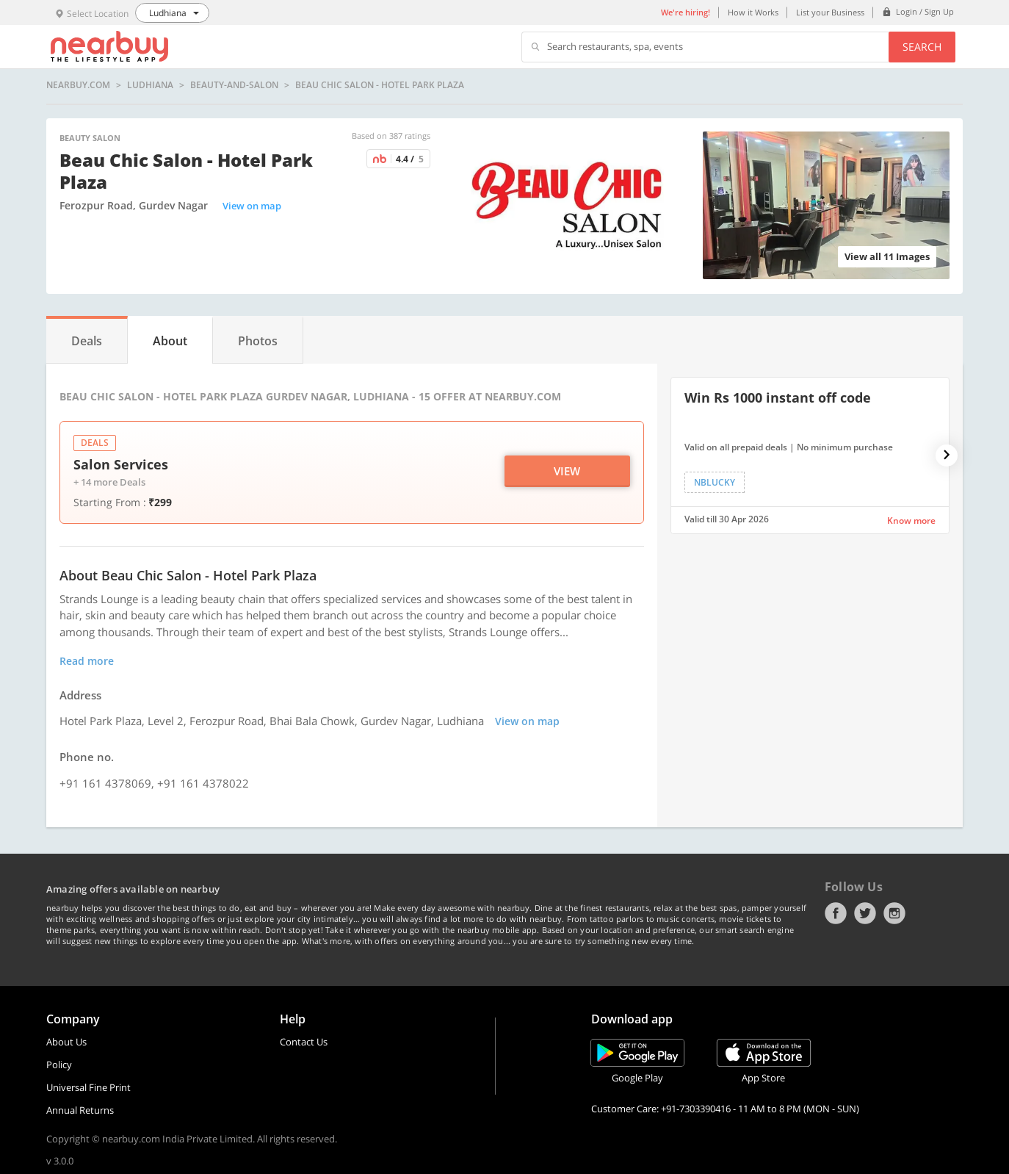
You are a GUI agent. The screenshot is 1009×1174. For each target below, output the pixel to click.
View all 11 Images (887, 256)
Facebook (836, 913)
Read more (86, 661)
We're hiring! (685, 12)
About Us (66, 1041)
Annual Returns (80, 1110)
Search (922, 47)
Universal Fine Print (88, 1087)
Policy (59, 1064)
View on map (252, 205)
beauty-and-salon (234, 85)
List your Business (830, 12)
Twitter (865, 913)
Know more (911, 520)
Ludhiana (150, 85)
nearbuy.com (78, 85)
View (567, 471)
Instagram (894, 913)
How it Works (753, 12)
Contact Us (304, 1041)
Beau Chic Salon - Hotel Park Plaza (379, 85)
